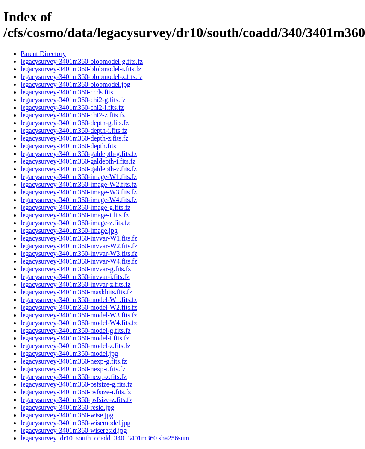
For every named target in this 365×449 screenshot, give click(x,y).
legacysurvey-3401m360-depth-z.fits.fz (74, 138)
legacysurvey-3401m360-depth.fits (68, 146)
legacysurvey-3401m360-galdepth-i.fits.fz (78, 161)
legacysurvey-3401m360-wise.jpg (67, 415)
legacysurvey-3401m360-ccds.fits (67, 92)
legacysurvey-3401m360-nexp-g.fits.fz (74, 361)
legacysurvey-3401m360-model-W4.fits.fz (79, 322)
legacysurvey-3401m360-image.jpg (69, 230)
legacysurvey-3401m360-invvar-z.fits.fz (75, 284)
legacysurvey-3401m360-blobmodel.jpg (75, 84)
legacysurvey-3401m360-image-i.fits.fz (75, 215)
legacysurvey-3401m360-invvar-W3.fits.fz (79, 253)
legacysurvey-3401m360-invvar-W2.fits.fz (79, 245)
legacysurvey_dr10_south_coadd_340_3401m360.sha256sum (105, 438)
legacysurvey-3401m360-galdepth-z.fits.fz (79, 169)
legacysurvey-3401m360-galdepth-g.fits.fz (79, 153)
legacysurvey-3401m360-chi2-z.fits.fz (73, 115)
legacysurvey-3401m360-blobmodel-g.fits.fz (82, 61)
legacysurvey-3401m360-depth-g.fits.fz (75, 122)
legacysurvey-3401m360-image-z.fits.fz (75, 222)
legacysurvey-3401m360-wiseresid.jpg (74, 430)
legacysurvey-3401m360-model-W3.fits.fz (79, 315)
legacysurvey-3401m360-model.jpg (69, 353)
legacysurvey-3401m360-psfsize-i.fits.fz (76, 392)
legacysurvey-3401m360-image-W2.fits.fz (79, 184)
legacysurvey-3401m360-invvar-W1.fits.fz (79, 238)
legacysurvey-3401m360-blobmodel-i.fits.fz (81, 69)
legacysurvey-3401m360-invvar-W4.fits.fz (79, 261)
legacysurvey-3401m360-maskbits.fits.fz (76, 292)
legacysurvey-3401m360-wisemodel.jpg (75, 422)
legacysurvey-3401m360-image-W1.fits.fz (79, 176)
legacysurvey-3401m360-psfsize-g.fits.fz (76, 384)
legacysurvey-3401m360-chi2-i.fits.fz (72, 107)
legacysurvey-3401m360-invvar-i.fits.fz (75, 276)
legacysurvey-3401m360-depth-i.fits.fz (74, 130)
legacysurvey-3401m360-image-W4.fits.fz (79, 199)
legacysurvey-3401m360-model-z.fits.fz (75, 345)
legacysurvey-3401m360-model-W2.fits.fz (79, 307)
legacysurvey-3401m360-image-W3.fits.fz (79, 192)
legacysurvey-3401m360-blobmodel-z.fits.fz (81, 76)
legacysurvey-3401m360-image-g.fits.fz (75, 207)
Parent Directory (43, 53)
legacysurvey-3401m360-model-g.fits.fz (76, 330)
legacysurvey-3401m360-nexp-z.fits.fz (74, 376)
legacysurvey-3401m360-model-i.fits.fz (75, 338)
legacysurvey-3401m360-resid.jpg (67, 407)
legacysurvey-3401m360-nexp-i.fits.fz (73, 369)
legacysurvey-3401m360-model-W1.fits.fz (79, 299)
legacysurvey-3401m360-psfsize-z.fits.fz (76, 399)
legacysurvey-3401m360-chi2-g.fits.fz (73, 99)
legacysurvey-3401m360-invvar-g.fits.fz (76, 269)
